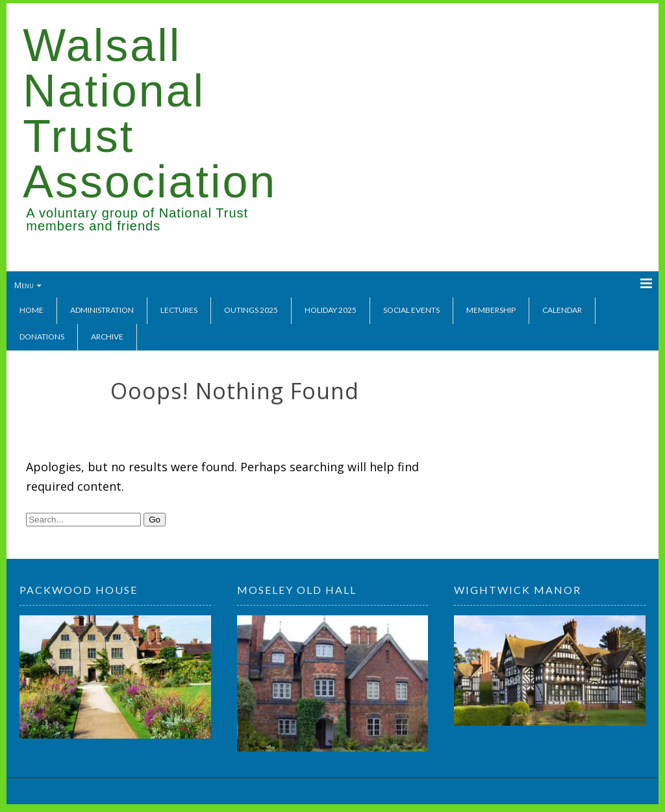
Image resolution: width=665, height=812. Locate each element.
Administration (102, 310)
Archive (107, 336)
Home (31, 310)
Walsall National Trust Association (150, 113)
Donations (41, 336)
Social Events (411, 310)
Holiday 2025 (331, 310)
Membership (491, 310)
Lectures (178, 310)
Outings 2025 (251, 310)
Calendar (562, 310)
